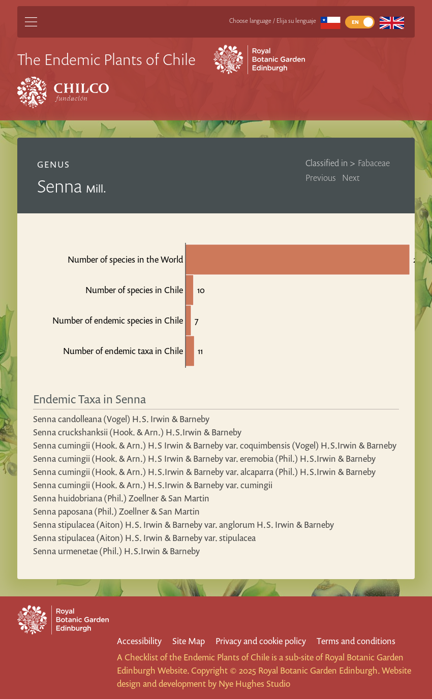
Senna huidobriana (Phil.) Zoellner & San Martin (121, 498)
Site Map (188, 641)
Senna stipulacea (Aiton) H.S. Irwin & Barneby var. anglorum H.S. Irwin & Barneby (183, 524)
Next (351, 177)
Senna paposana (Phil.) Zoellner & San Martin (116, 511)
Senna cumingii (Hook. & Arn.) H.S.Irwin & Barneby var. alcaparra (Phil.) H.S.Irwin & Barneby (204, 472)
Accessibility (139, 641)
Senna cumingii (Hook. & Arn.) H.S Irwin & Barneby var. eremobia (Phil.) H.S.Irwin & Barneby (204, 458)
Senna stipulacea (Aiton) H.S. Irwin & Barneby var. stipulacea (144, 538)
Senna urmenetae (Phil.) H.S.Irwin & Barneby (116, 551)
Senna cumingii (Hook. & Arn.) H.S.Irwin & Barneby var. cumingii (152, 485)
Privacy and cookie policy (260, 641)
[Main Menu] (31, 22)
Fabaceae (374, 163)
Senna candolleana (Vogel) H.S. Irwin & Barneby (121, 419)
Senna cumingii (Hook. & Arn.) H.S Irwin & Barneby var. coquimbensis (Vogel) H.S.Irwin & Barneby (214, 445)
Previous (320, 177)
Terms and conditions (356, 641)
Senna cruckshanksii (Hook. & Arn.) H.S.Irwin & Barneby (137, 432)
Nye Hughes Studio (254, 683)
